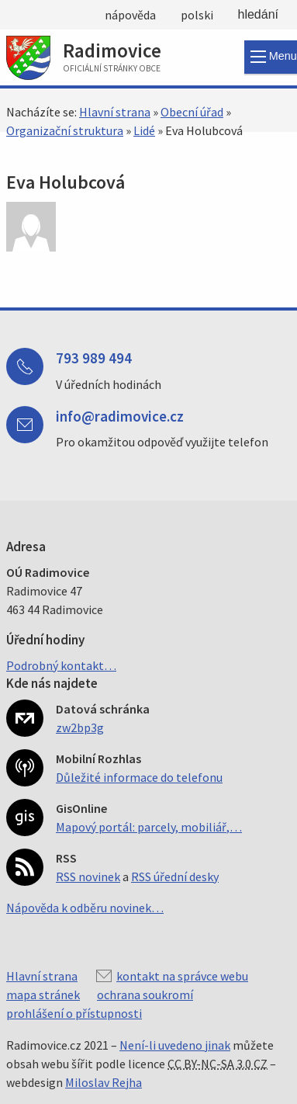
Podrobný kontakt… (61, 665)
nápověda (130, 15)
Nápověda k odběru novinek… (85, 907)
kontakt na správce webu (182, 976)
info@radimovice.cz (120, 416)
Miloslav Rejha (103, 1082)
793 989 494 (94, 358)
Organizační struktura (64, 130)
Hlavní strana (114, 112)
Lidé (144, 130)
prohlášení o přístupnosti (74, 1013)
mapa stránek (43, 994)
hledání (258, 14)
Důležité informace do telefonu (139, 777)
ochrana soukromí (145, 994)
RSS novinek (88, 876)
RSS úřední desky (175, 876)
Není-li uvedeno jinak (174, 1045)
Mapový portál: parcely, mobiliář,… (149, 827)
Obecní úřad (192, 112)
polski (197, 15)
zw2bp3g (80, 727)
